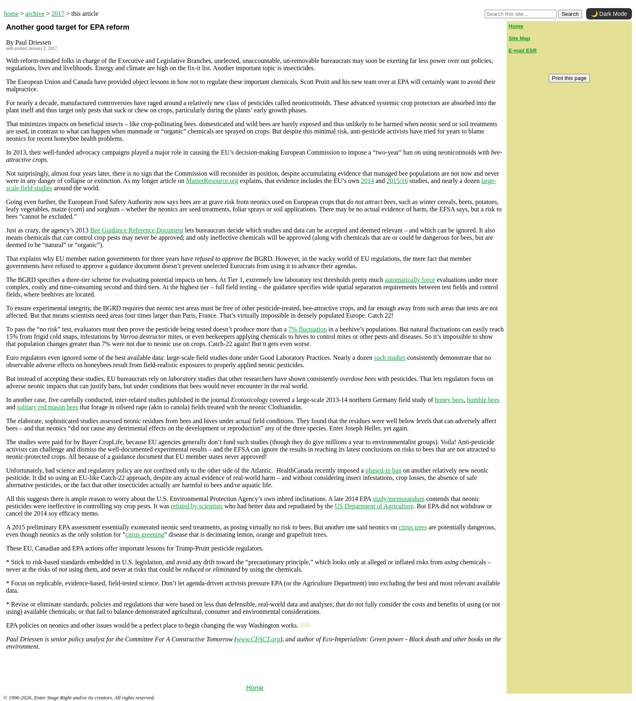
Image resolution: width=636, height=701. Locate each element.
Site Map (519, 38)
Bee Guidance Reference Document (136, 230)
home (11, 13)
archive (35, 13)
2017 (58, 13)
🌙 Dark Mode (609, 14)
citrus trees (413, 527)
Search (569, 14)
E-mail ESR (523, 50)
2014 (367, 180)
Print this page (569, 78)
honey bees (449, 399)
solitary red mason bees (47, 407)
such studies (390, 357)
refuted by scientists (197, 506)
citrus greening (144, 534)
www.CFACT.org (258, 639)
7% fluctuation (307, 329)
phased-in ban (383, 470)
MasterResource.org (212, 180)
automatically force (410, 279)
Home (255, 687)
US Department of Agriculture (374, 506)
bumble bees (483, 399)
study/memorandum (399, 498)
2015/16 (397, 180)
